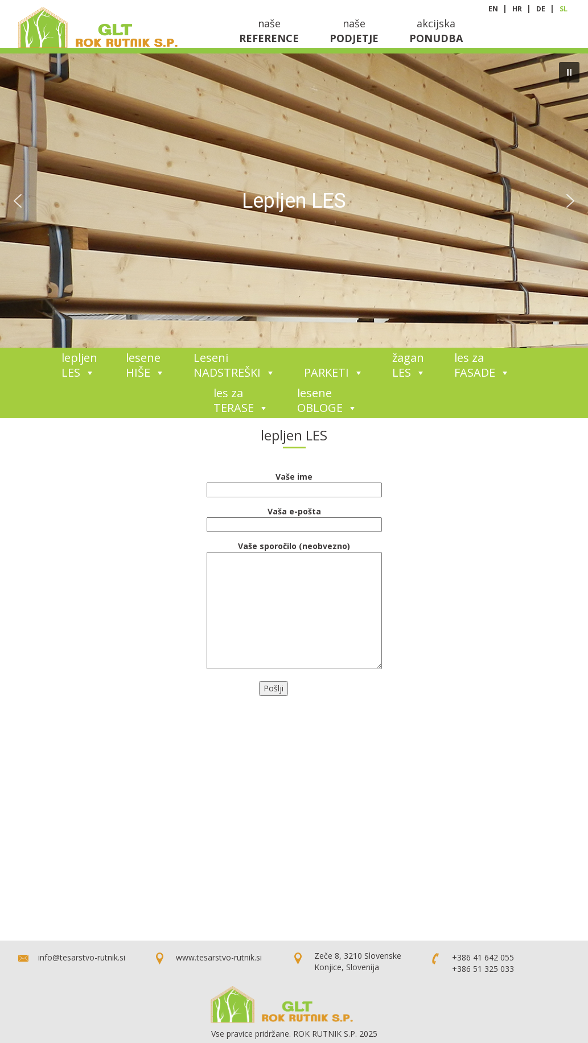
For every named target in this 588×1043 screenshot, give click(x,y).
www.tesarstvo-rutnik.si (219, 957)
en (494, 9)
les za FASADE (482, 365)
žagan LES (409, 365)
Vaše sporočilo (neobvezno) (294, 552)
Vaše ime (294, 483)
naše (269, 31)
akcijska (436, 31)
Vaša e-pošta (294, 518)
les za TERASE (241, 400)
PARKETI (334, 372)
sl (564, 9)
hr (518, 9)
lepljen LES (79, 365)
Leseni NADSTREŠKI (235, 365)
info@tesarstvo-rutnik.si (81, 957)
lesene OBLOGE (327, 400)
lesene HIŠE (145, 365)
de (541, 9)
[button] (569, 72)
